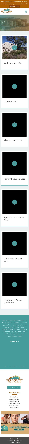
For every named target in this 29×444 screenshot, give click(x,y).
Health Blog (14, 397)
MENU (26, 11)
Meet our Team (14, 405)
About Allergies (14, 399)
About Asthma (14, 401)
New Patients (14, 407)
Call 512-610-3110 (14, 6)
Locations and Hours (14, 403)
